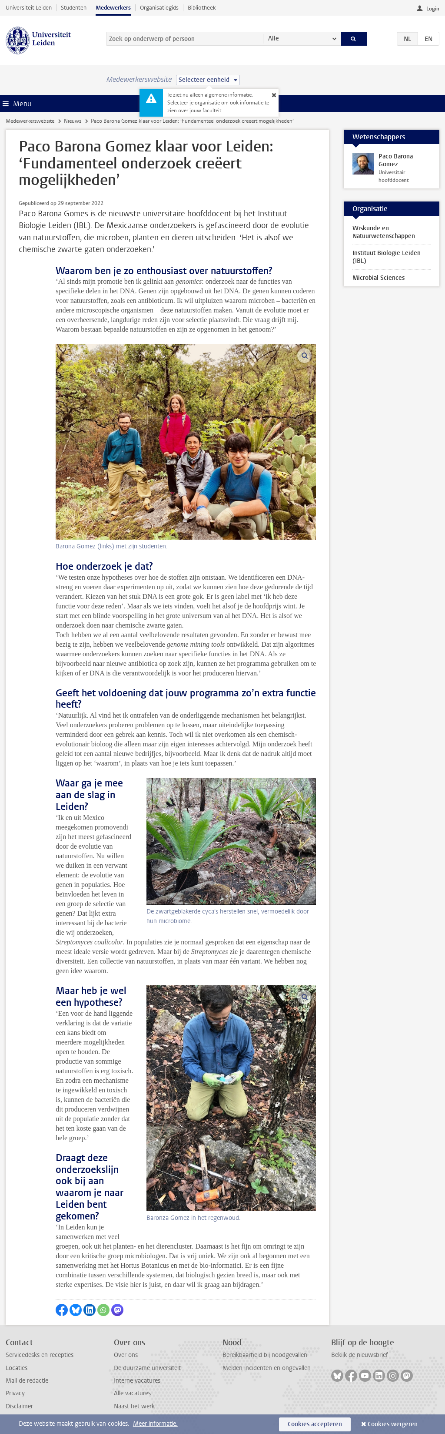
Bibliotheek (202, 7)
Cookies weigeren (393, 1424)
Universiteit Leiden (29, 7)
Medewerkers (113, 7)
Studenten (73, 7)
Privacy (15, 1393)
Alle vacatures (132, 1393)
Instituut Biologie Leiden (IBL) (386, 257)
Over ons (126, 1355)
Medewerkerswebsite (30, 121)
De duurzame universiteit (147, 1368)
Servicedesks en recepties (39, 1355)
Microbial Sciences (378, 278)
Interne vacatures (137, 1381)
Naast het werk (134, 1406)
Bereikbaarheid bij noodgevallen (264, 1355)
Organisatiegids (159, 7)
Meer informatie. (155, 1424)
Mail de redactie (27, 1381)
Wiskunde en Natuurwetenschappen (383, 232)
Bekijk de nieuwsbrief (359, 1355)
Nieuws (72, 121)
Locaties (16, 1368)
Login (432, 8)
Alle (273, 38)
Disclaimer (19, 1406)
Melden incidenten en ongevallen (266, 1368)
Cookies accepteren (315, 1424)
